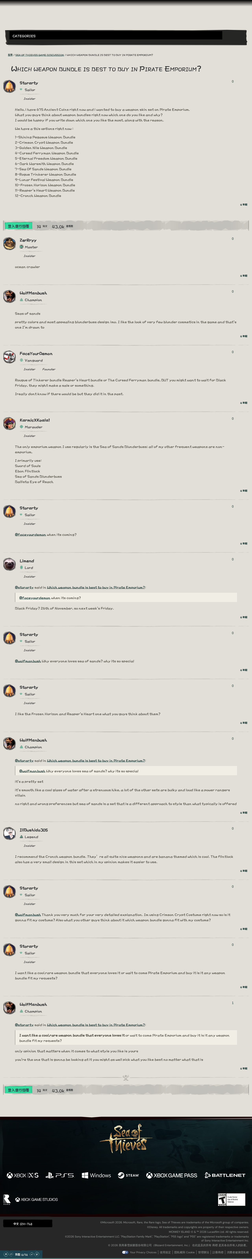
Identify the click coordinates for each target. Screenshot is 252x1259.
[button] (115, 35)
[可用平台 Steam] (129, 1176)
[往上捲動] (11, 1254)
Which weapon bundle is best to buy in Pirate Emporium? (96, 587)
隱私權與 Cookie (184, 1252)
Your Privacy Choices (143, 1252)
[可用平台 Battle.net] (225, 1176)
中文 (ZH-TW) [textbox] (22, 1223)
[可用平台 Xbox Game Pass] (171, 1176)
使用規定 (165, 1252)
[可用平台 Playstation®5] (60, 1176)
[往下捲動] (32, 1254)
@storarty (24, 587)
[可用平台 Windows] (96, 1176)
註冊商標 (217, 1252)
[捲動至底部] (36, 1254)
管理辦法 (203, 1252)
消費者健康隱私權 (238, 1252)
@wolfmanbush (28, 661)
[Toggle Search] (18, 41)
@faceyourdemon (30, 534)
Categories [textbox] (24, 35)
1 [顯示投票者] (233, 1003)
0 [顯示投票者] (233, 81)
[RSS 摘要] (5, 54)
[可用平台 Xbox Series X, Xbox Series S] (22, 1176)
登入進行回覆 (18, 226)
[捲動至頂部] (6, 1254)
